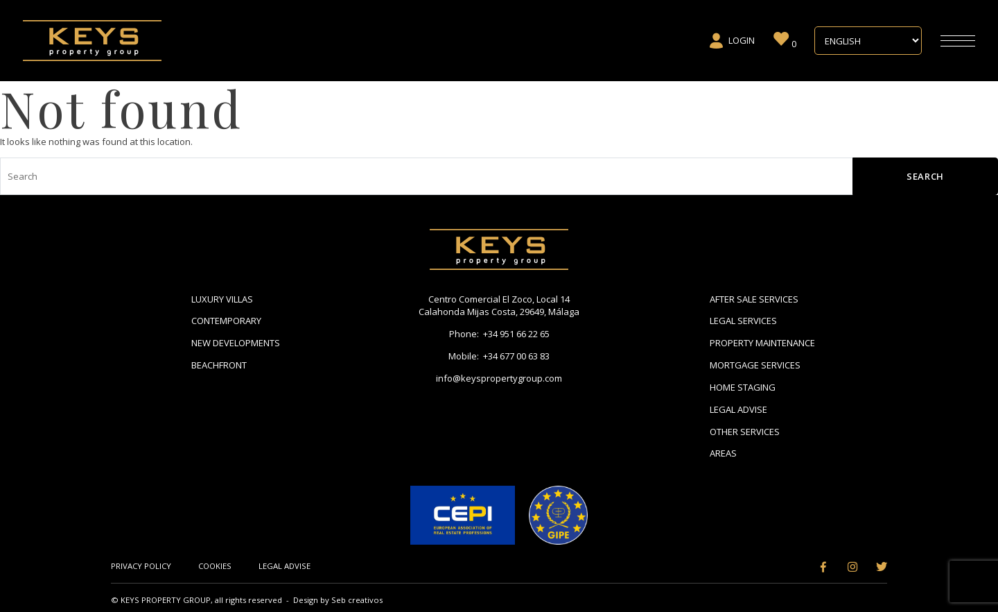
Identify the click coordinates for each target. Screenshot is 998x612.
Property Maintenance (762, 343)
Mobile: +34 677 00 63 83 (499, 356)
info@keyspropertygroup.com (499, 378)
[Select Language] (868, 41)
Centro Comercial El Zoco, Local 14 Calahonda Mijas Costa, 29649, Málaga (499, 305)
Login (731, 41)
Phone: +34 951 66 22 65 (499, 334)
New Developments (235, 343)
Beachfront (219, 365)
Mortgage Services (755, 365)
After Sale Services (754, 299)
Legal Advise (738, 409)
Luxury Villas (222, 299)
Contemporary (226, 320)
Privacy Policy (141, 566)
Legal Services (743, 320)
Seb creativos (357, 600)
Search (925, 176)
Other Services (745, 431)
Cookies (214, 566)
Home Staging (743, 387)
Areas (723, 453)
